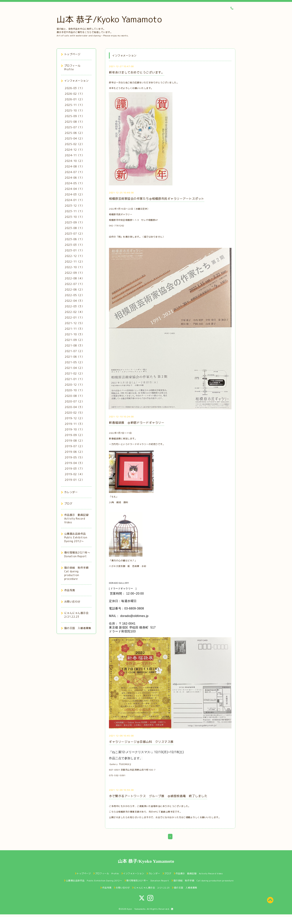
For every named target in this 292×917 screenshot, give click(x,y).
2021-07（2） (74, 351)
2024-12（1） (74, 149)
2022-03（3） (74, 306)
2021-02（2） (74, 373)
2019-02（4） (74, 474)
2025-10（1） (74, 110)
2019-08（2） (74, 440)
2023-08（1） (74, 228)
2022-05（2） (74, 295)
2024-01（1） (74, 200)
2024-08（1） (74, 166)
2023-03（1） (74, 245)
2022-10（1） (74, 267)
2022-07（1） (74, 284)
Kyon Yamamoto (136, 908)
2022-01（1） (74, 317)
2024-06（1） (74, 177)
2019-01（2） (74, 480)
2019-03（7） (74, 468)
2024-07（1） (74, 172)
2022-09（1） (74, 273)
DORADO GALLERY (119, 582)
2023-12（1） (74, 205)
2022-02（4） (74, 312)
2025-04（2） (74, 138)
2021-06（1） (74, 356)
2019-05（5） (74, 457)
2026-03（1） (74, 88)
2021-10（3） (74, 334)
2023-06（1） (74, 239)
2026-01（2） (74, 99)
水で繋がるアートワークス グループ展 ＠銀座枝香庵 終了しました (158, 796)
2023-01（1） (74, 250)
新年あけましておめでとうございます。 (136, 72)
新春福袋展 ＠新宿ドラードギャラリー (136, 423)
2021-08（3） (74, 345)
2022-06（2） (74, 289)
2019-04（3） (74, 463)
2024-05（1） (74, 183)
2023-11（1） (74, 211)
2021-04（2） (74, 368)
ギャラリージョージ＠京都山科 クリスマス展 (141, 742)
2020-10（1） (74, 390)
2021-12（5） (74, 323)
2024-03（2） (74, 194)
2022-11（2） (74, 261)
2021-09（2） (74, 340)
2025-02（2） (74, 144)
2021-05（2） (74, 362)
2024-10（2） (74, 161)
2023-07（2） (74, 233)
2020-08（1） (74, 396)
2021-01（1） (74, 379)
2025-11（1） (74, 105)
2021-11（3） (74, 328)
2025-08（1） (74, 121)
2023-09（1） (74, 222)
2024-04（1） (74, 189)
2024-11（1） (74, 155)
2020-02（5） (74, 412)
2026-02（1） (74, 93)
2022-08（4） (74, 278)
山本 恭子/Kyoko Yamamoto (109, 19)
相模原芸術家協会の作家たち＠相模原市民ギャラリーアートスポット (156, 199)
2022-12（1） (74, 256)
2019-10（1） (74, 429)
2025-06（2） (74, 133)
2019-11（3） (74, 424)
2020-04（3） (74, 407)
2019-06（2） (74, 452)
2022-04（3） (74, 300)
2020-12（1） (74, 384)
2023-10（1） (74, 217)
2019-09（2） (74, 435)
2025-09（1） (74, 116)
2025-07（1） (74, 127)
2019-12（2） (74, 418)
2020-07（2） (74, 401)
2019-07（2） (74, 446)
